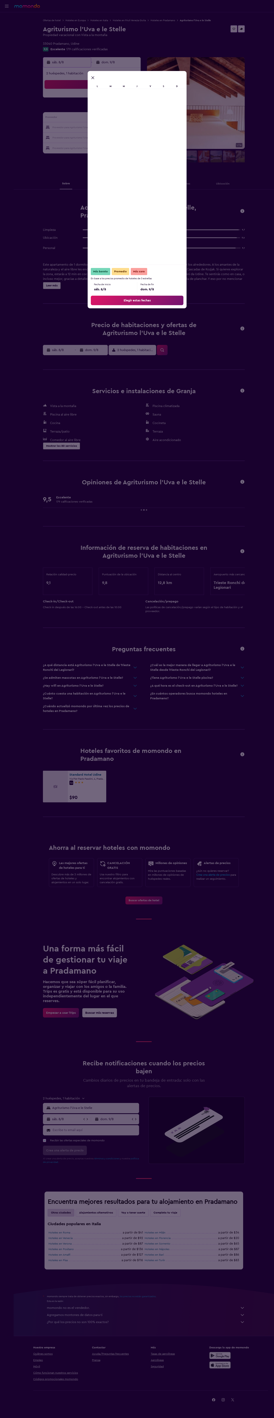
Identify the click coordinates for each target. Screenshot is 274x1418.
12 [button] (92, 118)
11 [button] (83, 118)
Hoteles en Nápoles (157, 1249)
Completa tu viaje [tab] (165, 1212)
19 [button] (92, 127)
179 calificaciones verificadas (87, 49)
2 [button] (130, 99)
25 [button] (83, 137)
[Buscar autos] (7, 35)
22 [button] (121, 127)
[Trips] (7, 46)
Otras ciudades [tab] (61, 1212)
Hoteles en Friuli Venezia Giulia (129, 20)
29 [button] (121, 137)
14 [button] (111, 118)
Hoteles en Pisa (58, 1260)
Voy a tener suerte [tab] (133, 1212)
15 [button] (120, 118)
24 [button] (73, 137)
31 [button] (73, 146)
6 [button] (102, 108)
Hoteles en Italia (99, 20)
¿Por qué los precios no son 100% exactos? (146, 1322)
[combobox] (94, 1108)
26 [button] (92, 137)
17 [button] (73, 127)
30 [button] (130, 137)
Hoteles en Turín (155, 1260)
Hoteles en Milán (155, 1232)
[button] (6, 6)
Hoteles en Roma (59, 1232)
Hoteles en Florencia (158, 1238)
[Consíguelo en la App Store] (220, 1365)
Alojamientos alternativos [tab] (96, 1212)
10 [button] (73, 118)
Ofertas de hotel (52, 20)
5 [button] (92, 108)
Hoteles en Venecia (60, 1238)
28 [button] (111, 137)
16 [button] (130, 118)
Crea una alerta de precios (213, 875)
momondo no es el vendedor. (146, 1307)
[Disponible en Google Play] (220, 1355)
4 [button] (83, 108)
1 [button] (120, 99)
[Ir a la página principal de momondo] (27, 6)
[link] (143, 900)
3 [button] (73, 108)
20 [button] (102, 127)
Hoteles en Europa (75, 20)
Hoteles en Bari (154, 1254)
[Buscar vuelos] (7, 18)
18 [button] (83, 127)
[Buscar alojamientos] (7, 26)
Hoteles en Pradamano (163, 20)
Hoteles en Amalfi (59, 1254)
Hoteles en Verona (60, 1243)
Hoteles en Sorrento (157, 1243)
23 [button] (130, 127)
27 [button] (102, 137)
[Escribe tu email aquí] (95, 1130)
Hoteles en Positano (61, 1249)
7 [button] (111, 108)
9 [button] (130, 108)
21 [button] (111, 127)
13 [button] (101, 118)
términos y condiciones (106, 1158)
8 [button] (121, 108)
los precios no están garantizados (138, 1296)
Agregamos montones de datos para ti (146, 1315)
